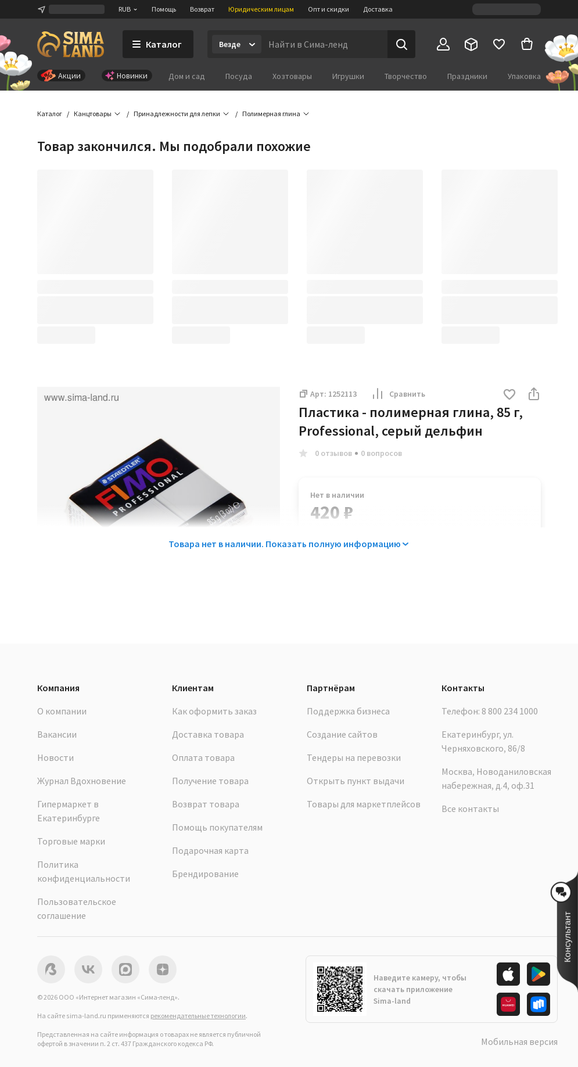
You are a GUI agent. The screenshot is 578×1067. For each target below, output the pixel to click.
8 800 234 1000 (510, 711)
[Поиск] (401, 44)
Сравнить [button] (398, 394)
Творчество (406, 76)
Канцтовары (93, 113)
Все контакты (470, 808)
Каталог (49, 113)
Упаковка (524, 76)
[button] (509, 395)
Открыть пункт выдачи (355, 780)
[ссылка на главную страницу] (70, 44)
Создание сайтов (342, 734)
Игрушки (348, 76)
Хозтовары (292, 76)
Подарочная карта (210, 850)
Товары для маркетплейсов (364, 804)
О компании (62, 711)
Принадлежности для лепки (177, 113)
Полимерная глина (271, 113)
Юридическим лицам (261, 9)
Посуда (238, 76)
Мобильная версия (519, 1041)
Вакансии (57, 734)
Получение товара (210, 780)
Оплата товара (203, 757)
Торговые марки (71, 841)
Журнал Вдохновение (81, 780)
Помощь (164, 9)
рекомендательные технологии (198, 1015)
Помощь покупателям (217, 827)
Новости (55, 757)
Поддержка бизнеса (348, 711)
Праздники (467, 76)
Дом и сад (186, 76)
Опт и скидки (328, 9)
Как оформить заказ (214, 711)
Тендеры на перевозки (354, 757)
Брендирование (205, 873)
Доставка (378, 9)
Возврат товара (205, 804)
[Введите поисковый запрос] (324, 44)
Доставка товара (208, 734)
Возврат (202, 9)
